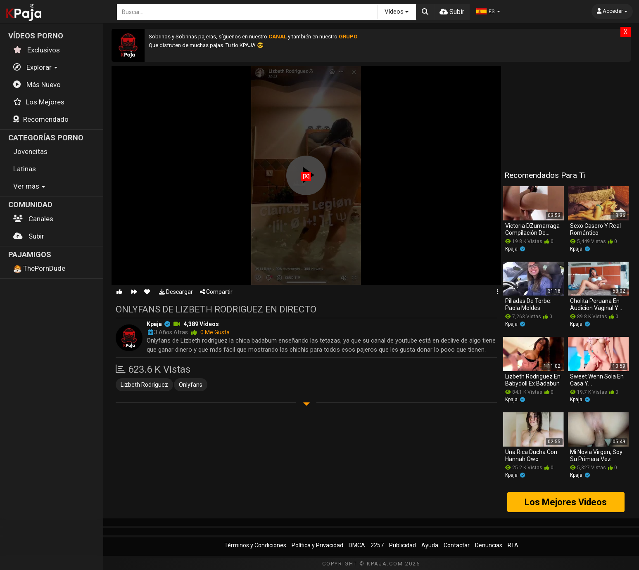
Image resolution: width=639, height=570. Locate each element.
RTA (513, 545)
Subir (28, 236)
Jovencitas (30, 151)
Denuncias (488, 545)
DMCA (357, 545)
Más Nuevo (37, 84)
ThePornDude (39, 268)
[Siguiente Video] (134, 292)
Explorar (35, 67)
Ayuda (429, 545)
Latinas (24, 169)
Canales (33, 219)
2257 (377, 545)
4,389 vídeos (201, 324)
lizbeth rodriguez (144, 384)
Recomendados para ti (545, 175)
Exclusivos (36, 50)
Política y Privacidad (317, 545)
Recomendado (41, 119)
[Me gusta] (119, 292)
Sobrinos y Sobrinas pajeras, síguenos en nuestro (208, 36)
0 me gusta (210, 332)
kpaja (154, 324)
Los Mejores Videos (566, 502)
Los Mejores (38, 102)
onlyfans (190, 384)
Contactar (457, 545)
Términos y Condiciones (255, 545)
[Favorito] (147, 292)
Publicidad (402, 545)
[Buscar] (425, 12)
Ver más (29, 186)
